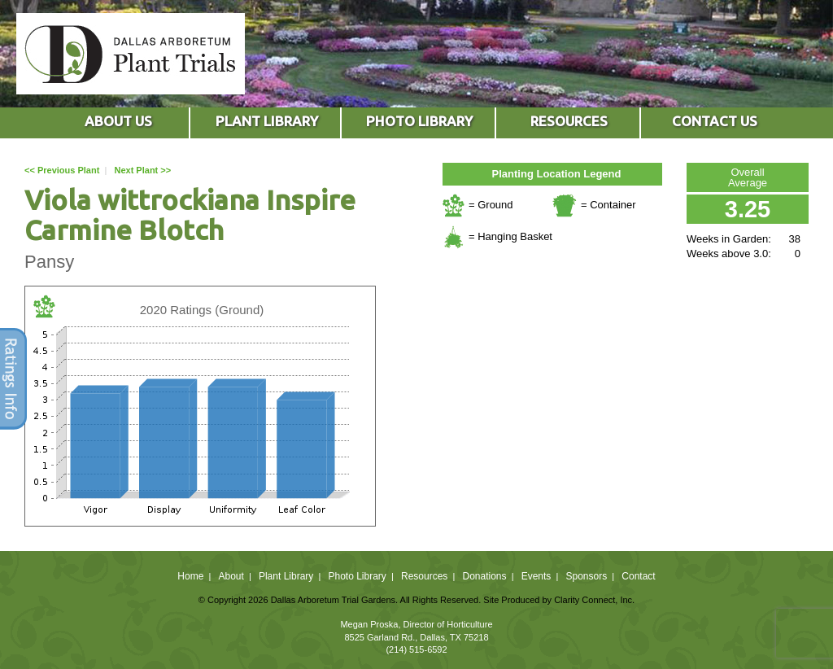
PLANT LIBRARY (267, 121)
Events (536, 576)
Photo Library (357, 576)
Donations (484, 576)
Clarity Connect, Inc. (594, 600)
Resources (424, 576)
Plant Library (286, 576)
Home (190, 576)
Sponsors (587, 576)
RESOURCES (569, 121)
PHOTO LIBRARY (419, 121)
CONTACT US (714, 121)
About (230, 576)
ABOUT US (118, 121)
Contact (638, 576)
